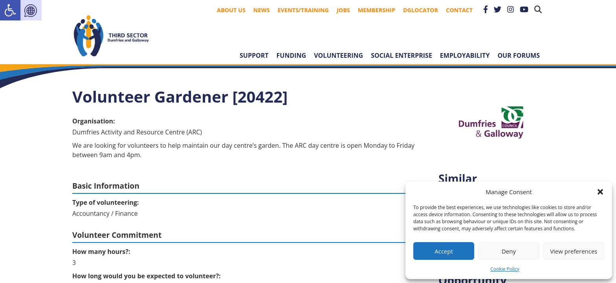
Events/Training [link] (303, 10)
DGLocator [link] (420, 10)
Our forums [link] (518, 55)
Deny (509, 251)
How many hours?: (101, 251)
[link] (10, 10)
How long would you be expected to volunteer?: (146, 276)
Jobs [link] (343, 10)
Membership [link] (376, 10)
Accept (443, 251)
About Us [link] (231, 10)
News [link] (261, 10)
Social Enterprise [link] (401, 55)
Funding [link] (291, 55)
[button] (600, 192)
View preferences (573, 251)
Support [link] (254, 55)
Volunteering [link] (338, 55)
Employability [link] (465, 55)
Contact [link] (459, 10)
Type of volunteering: (105, 202)
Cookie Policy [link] (504, 269)
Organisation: (93, 121)
